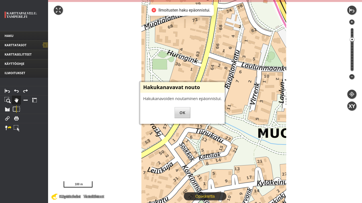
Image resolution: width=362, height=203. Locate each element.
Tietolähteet (93, 196)
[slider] (352, 39)
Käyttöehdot (70, 196)
